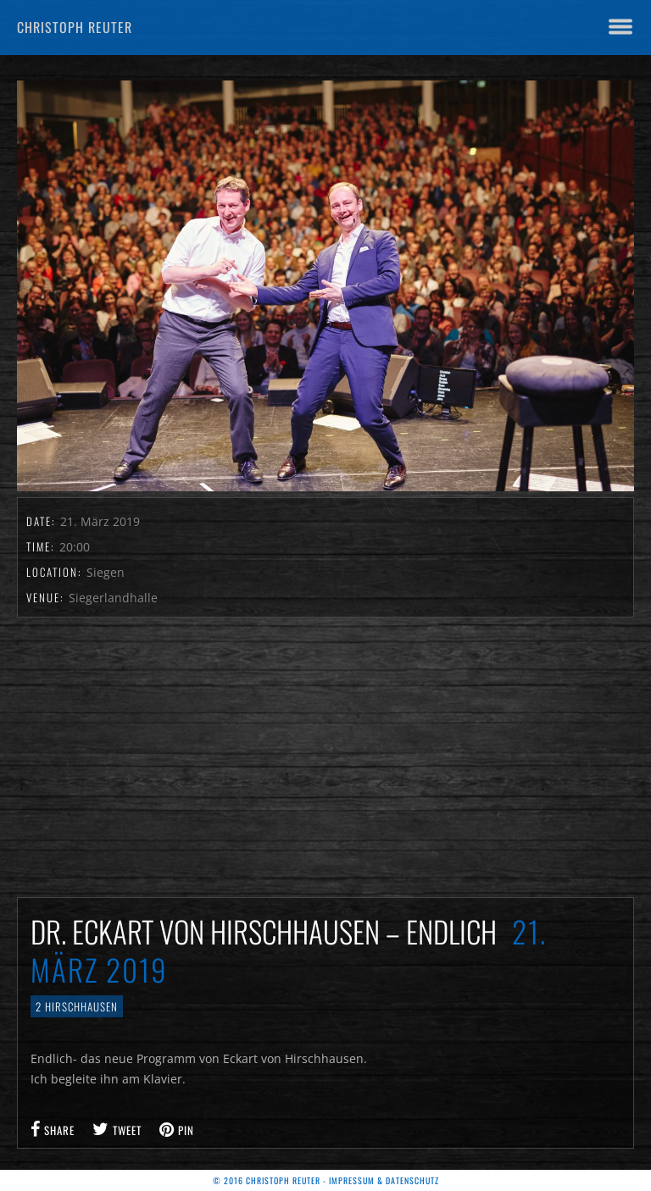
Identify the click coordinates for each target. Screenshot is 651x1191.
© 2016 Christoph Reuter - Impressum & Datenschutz (326, 1180)
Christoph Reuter (74, 27)
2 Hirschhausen (77, 1006)
